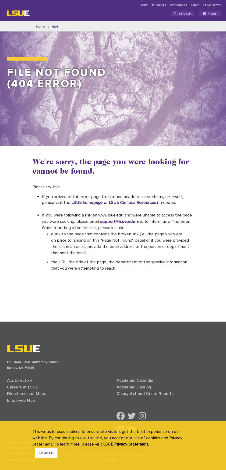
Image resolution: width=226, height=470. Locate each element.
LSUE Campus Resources (132, 202)
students (158, 5)
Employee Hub (21, 400)
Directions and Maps (26, 393)
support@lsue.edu (117, 221)
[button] (121, 416)
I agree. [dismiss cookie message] (46, 452)
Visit (144, 5)
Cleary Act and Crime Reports (145, 393)
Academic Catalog (134, 387)
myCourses (178, 5)
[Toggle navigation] (210, 13)
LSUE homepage (86, 202)
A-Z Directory (19, 380)
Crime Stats (212, 5)
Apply (195, 5)
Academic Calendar (135, 380)
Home (40, 26)
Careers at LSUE (22, 387)
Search (182, 13)
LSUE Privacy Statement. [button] (126, 444)
